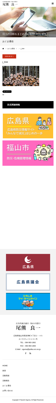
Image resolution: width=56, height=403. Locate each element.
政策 (4, 371)
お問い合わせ (7, 391)
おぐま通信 (6, 386)
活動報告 (5, 381)
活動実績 (5, 376)
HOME (5, 366)
